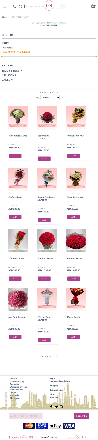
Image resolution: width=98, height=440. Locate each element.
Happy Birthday (17, 381)
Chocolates (15, 398)
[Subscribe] (81, 416)
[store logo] (49, 5)
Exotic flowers (16, 389)
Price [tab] (5, 43)
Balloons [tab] (9, 75)
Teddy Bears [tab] (11, 70)
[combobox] (41, 6)
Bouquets (14, 384)
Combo (13, 392)
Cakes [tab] (6, 79)
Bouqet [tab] (7, 66)
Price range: (7, 47)
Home (5, 17)
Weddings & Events (19, 387)
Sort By (36, 98)
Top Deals (14, 395)
